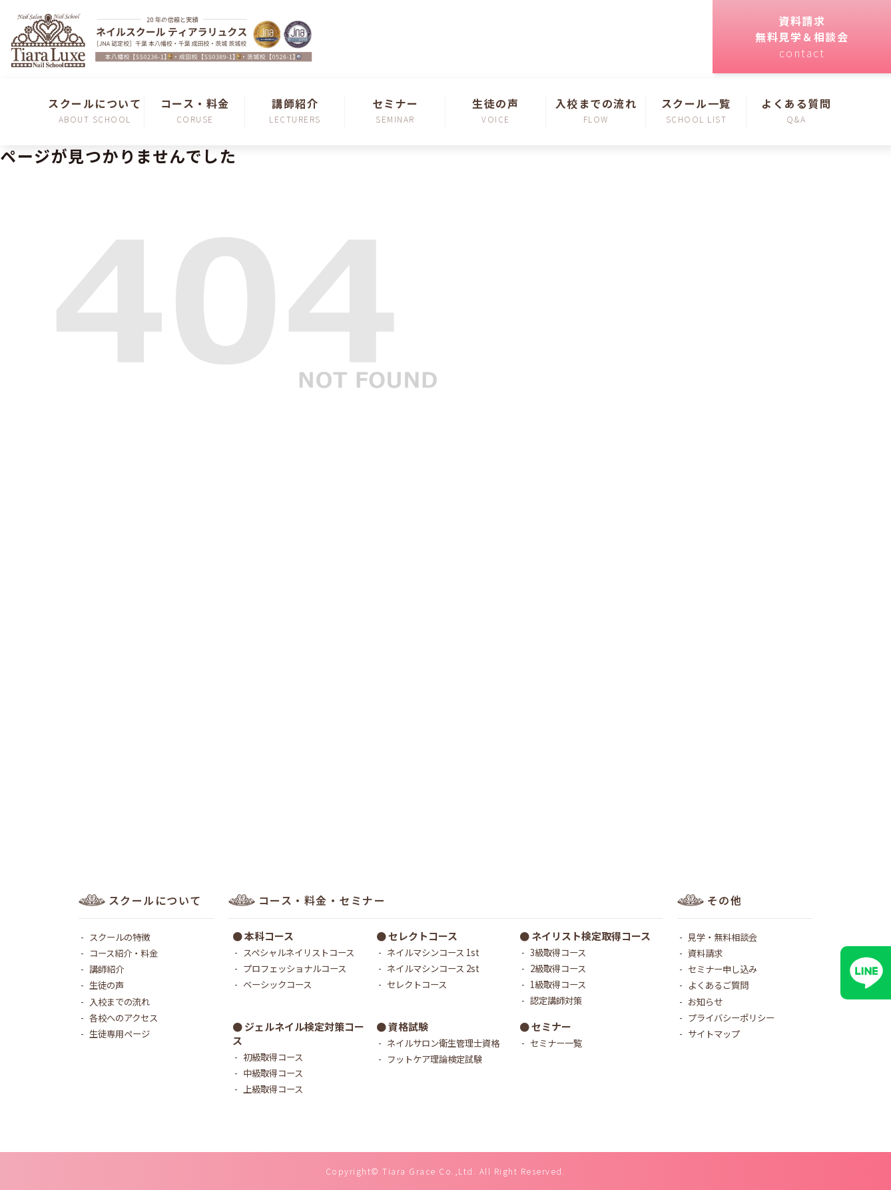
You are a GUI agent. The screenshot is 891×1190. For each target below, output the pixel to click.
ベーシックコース (277, 984)
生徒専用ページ (119, 1033)
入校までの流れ (119, 1001)
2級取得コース (558, 968)
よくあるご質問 (718, 984)
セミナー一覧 (556, 1042)
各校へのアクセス (123, 1017)
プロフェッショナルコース (294, 968)
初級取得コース (273, 1056)
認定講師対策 (556, 1000)
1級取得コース (558, 984)
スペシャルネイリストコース (298, 952)
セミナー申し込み (722, 968)
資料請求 (705, 952)
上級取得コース (273, 1088)
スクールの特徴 (119, 936)
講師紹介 (106, 968)
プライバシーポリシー (731, 1017)
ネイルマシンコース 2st (433, 968)
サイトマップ (714, 1033)
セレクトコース (417, 984)
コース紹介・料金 (123, 952)
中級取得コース (273, 1072)
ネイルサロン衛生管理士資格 (443, 1042)
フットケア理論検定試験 (434, 1058)
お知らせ (705, 1001)
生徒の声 (106, 984)
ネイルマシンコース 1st (433, 952)
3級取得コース (558, 952)
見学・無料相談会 (722, 936)
